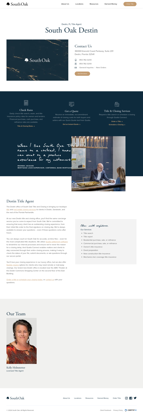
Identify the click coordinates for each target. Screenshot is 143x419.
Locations (79, 4)
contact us (50, 279)
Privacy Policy (118, 410)
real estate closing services (25, 209)
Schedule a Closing (117, 124)
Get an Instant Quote (71, 124)
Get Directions (82, 74)
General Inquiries (86, 67)
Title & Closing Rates (26, 126)
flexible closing (12, 265)
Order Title (130, 4)
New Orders (101, 67)
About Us (65, 4)
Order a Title (117, 121)
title (7, 209)
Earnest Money (111, 4)
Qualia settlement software (57, 241)
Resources (94, 4)
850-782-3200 (85, 59)
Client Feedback (105, 410)
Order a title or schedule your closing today (24, 279)
